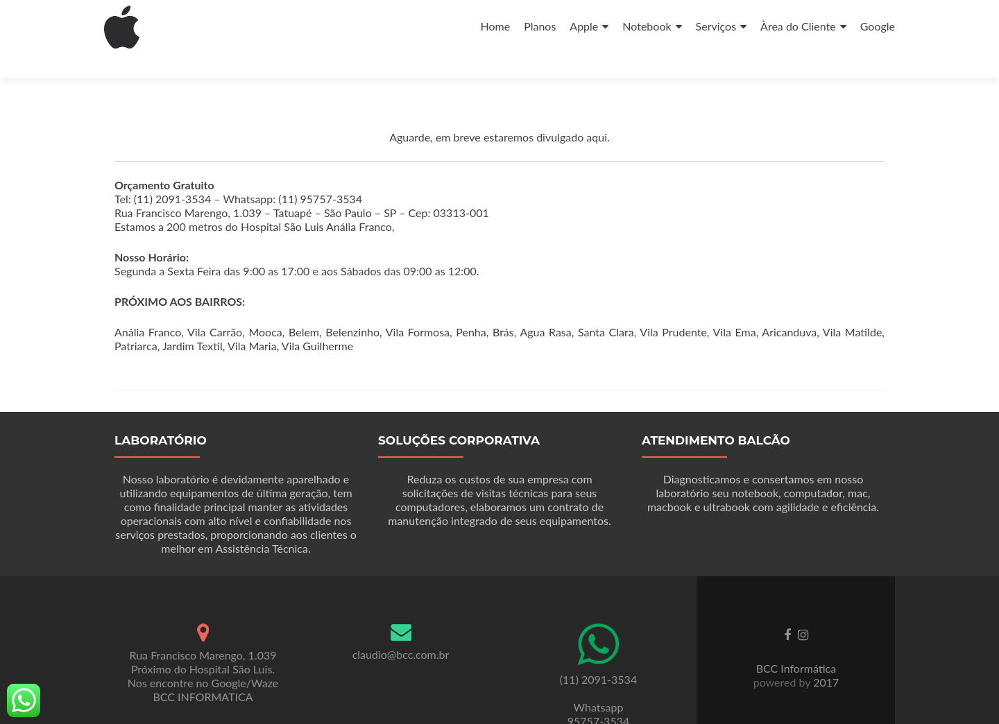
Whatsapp (599, 682)
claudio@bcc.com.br (401, 629)
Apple (584, 26)
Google (877, 26)
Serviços (716, 26)
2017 (824, 657)
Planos (540, 26)
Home (495, 26)
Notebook (646, 26)
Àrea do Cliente (798, 26)
